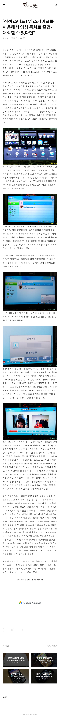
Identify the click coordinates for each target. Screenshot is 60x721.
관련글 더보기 (51, 646)
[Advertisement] (30, 603)
